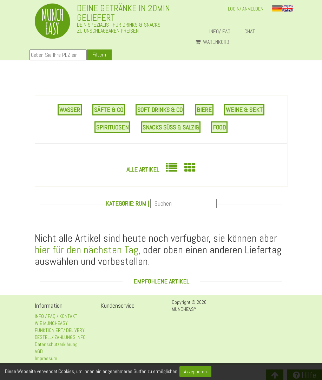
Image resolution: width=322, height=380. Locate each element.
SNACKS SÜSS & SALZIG (171, 127)
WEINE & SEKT (244, 110)
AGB (38, 351)
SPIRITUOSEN (112, 127)
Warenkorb (212, 42)
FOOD (219, 127)
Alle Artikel (142, 169)
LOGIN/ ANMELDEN (245, 9)
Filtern (99, 54)
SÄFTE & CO (108, 110)
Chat (252, 31)
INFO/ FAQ (219, 31)
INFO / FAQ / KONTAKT (56, 316)
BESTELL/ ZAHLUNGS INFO (60, 337)
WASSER (69, 110)
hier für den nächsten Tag (86, 249)
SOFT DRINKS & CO (160, 110)
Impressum (46, 358)
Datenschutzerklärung (56, 344)
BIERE (204, 110)
